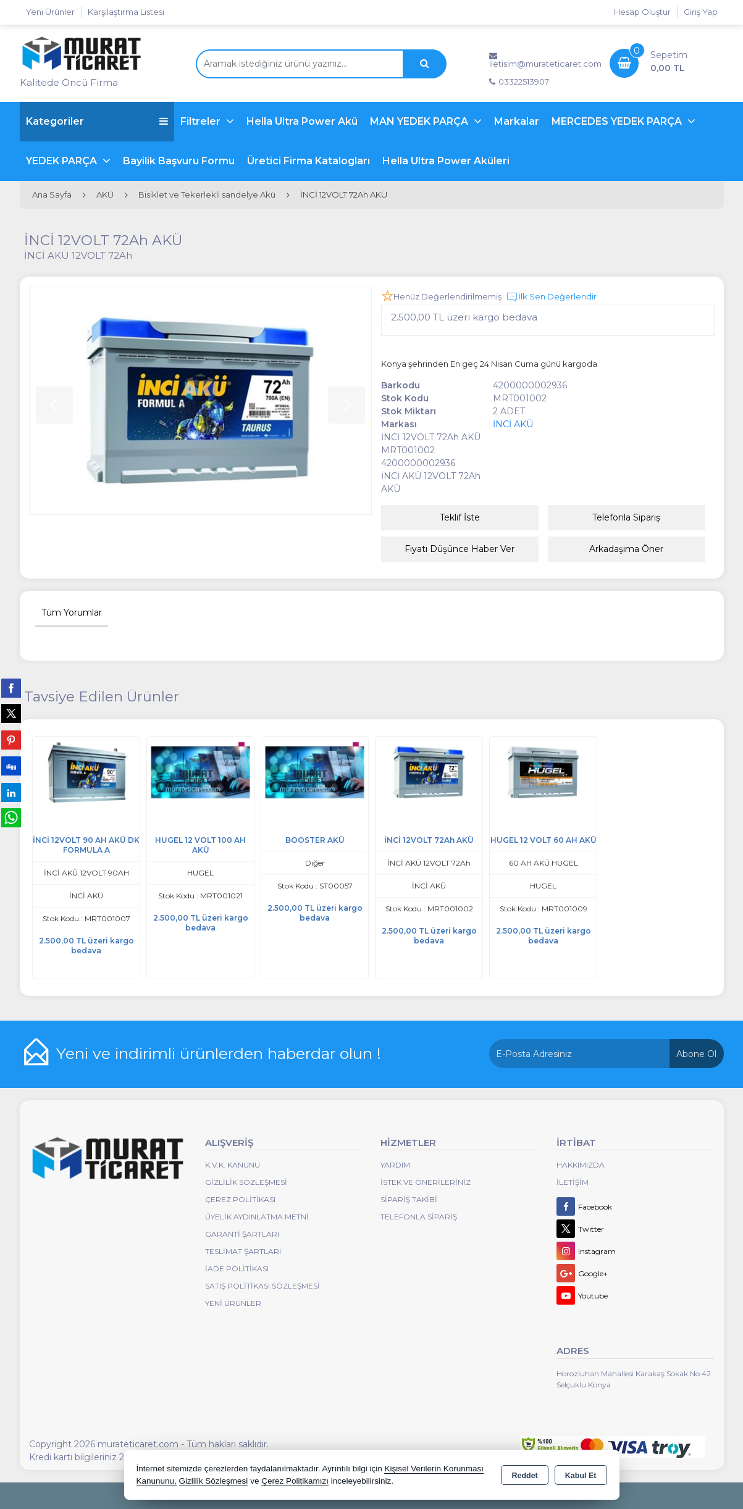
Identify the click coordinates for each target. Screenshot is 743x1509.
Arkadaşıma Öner (626, 548)
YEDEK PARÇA (62, 161)
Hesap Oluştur (642, 12)
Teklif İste (460, 517)
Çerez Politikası (240, 1199)
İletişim (572, 1182)
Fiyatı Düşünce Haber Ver (459, 548)
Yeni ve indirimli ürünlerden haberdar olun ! (218, 1053)
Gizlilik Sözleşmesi (246, 1182)
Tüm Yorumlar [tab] (71, 612)
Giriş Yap (701, 12)
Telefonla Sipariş (626, 517)
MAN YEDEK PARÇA (420, 121)
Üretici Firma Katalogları (308, 161)
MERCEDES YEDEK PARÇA (618, 121)
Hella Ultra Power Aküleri (446, 161)
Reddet (524, 1475)
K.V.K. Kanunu (232, 1164)
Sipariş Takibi (408, 1199)
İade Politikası (237, 1268)
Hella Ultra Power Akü (302, 121)
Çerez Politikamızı (295, 1481)
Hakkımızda (580, 1164)
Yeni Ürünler (233, 1303)
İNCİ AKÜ (513, 424)
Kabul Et (581, 1475)
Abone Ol (696, 1054)
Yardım (395, 1164)
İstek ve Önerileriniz (425, 1182)
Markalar (516, 121)
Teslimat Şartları (243, 1251)
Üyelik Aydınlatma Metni (257, 1216)
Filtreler (201, 121)
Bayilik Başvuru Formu (179, 161)
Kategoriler (97, 121)
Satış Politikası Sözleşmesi (262, 1285)
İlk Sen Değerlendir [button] (551, 297)
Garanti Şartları (242, 1234)
